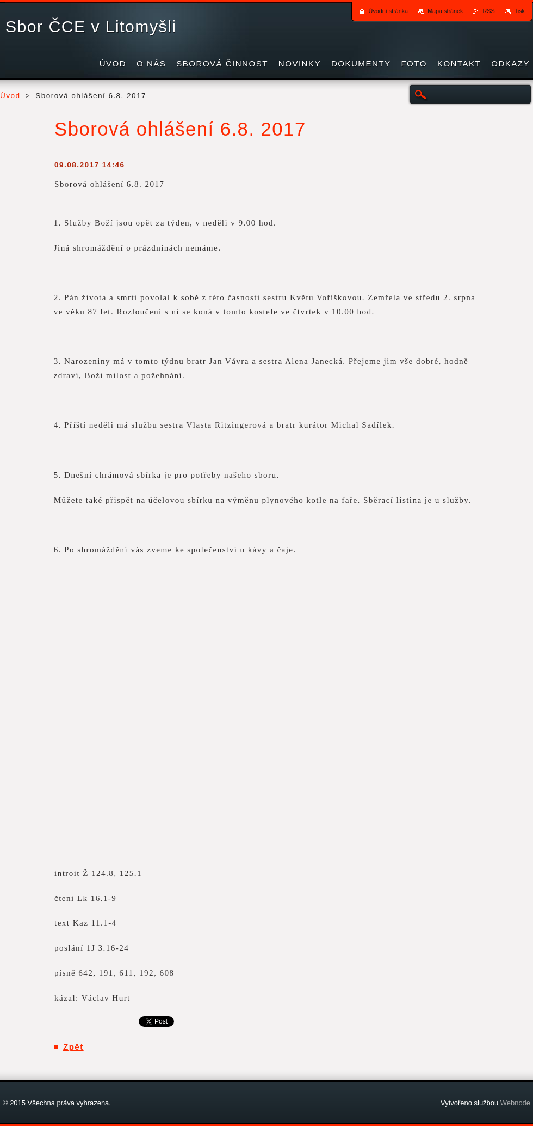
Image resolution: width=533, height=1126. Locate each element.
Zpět (73, 1046)
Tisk (520, 11)
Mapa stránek (445, 11)
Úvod (10, 96)
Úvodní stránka (388, 11)
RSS (488, 11)
